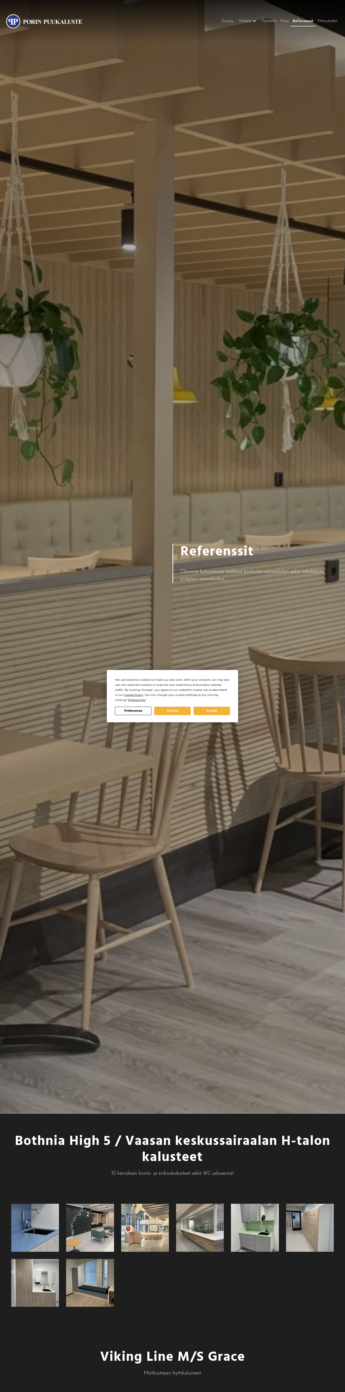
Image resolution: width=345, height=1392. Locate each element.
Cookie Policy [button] (133, 695)
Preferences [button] (136, 700)
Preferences (133, 710)
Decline (172, 710)
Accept (212, 710)
